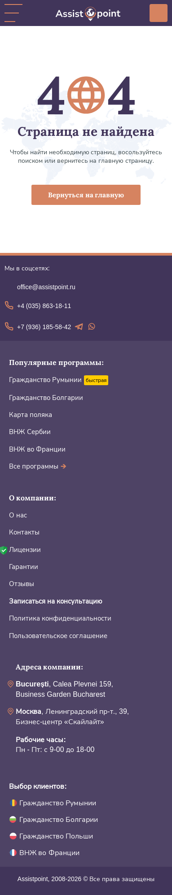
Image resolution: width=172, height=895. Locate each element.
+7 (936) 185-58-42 (44, 326)
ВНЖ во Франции (37, 449)
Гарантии (23, 566)
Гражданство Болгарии (46, 397)
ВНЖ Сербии (30, 431)
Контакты (24, 532)
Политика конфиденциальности (60, 618)
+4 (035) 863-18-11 (44, 305)
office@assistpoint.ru (46, 287)
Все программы (38, 466)
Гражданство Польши (56, 836)
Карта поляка (30, 414)
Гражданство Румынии (45, 379)
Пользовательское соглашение (58, 635)
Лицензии (25, 549)
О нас (18, 515)
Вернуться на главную (86, 195)
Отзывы (21, 583)
